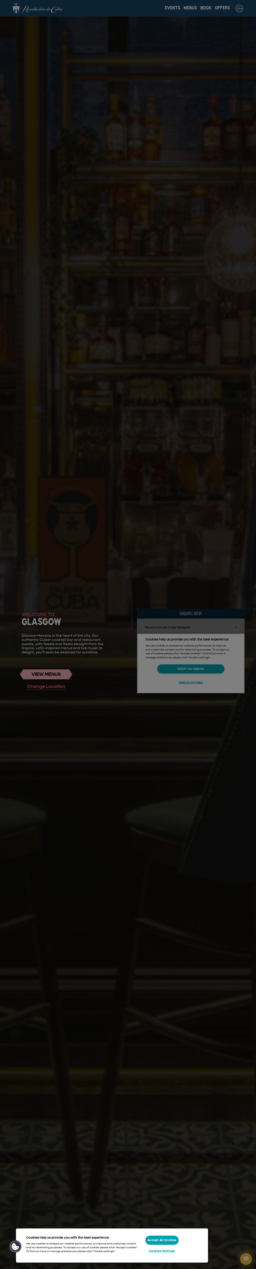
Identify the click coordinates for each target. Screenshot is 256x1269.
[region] (112, 1245)
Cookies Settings (162, 1251)
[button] (15, 1246)
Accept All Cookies (162, 1240)
